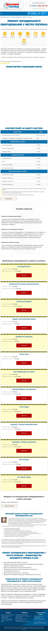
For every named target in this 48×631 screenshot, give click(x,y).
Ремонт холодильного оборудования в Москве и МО (11, 9)
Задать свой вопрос (9, 505)
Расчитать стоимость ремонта (22, 621)
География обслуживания (21, 614)
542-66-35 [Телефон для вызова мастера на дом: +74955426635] (39, 6)
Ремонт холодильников (6, 618)
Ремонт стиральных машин (7, 614)
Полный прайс (8, 198)
